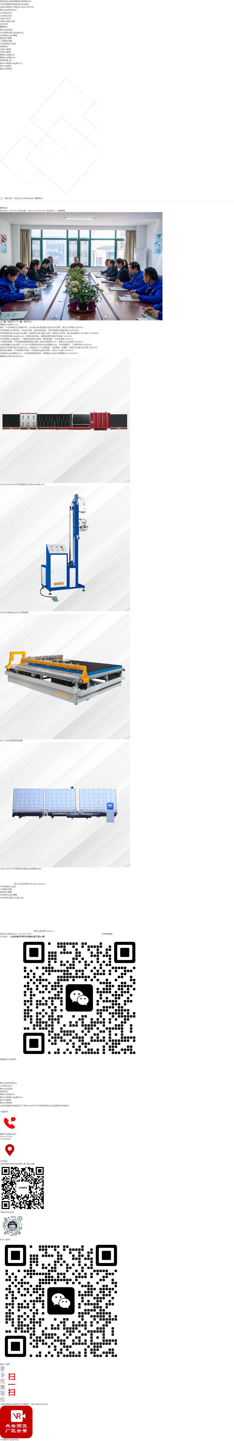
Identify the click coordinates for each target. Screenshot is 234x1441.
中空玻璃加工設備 (8, 44)
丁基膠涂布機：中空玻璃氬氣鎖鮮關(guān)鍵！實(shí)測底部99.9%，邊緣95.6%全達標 (37, 342)
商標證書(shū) (6, 60)
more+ (15, 324)
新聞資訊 (4, 46)
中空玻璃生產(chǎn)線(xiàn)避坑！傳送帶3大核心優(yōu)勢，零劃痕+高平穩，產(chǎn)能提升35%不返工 (45, 333)
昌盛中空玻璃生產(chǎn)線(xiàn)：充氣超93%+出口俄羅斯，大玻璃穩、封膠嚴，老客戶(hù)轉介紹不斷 (44, 347)
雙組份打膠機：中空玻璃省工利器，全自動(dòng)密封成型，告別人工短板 (32, 350)
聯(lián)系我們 (6, 69)
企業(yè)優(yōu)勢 (7, 21)
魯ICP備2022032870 (39, 1404)
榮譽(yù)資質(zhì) (7, 55)
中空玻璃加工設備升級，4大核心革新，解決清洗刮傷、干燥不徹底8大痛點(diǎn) (35, 330)
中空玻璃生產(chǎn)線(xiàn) (12, 33)
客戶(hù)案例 (5, 66)
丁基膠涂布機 (6, 41)
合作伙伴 (4, 24)
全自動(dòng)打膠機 (8, 35)
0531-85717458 (6, 1136)
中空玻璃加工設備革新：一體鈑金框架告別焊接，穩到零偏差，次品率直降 (32, 339)
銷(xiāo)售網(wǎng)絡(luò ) (11, 63)
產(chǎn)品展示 (6, 30)
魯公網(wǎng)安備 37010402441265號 (64, 1404)
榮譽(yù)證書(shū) (7, 57)
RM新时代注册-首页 (10, 1439)
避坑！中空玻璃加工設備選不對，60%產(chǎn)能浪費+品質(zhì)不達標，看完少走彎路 (37, 327)
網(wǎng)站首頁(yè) (8, 10)
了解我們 (6, 1112)
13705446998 (5, 1139)
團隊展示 (4, 27)
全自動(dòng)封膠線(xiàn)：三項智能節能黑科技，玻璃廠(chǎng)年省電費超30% (34, 353)
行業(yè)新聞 (5, 52)
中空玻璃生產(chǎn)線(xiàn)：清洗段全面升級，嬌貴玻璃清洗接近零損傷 (31, 336)
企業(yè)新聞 (5, 49)
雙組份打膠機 (6, 38)
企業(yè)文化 (5, 18)
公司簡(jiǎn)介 (6, 13)
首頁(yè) (17, 198)
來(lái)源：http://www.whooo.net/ (33, 211)
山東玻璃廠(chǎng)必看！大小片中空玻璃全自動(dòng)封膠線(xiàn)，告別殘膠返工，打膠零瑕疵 (41, 344)
